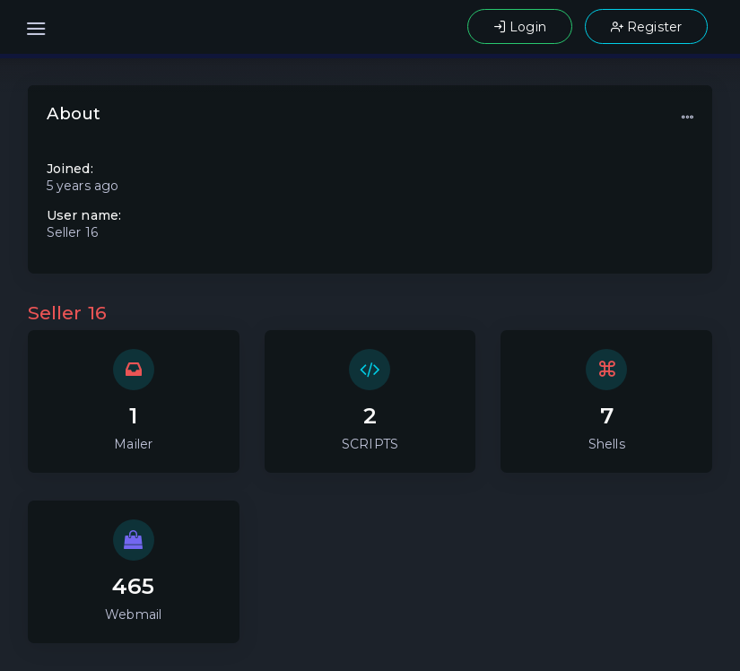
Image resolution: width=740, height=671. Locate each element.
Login (519, 27)
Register (646, 27)
